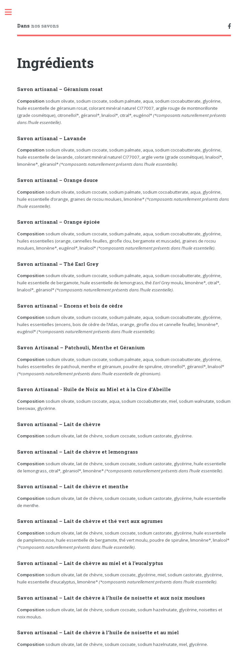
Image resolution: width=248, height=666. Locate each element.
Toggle (11, 12)
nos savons (38, 25)
